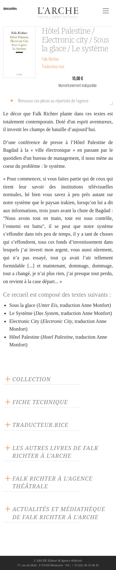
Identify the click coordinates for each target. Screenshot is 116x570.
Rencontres (10, 8)
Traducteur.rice (53, 66)
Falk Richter (50, 59)
